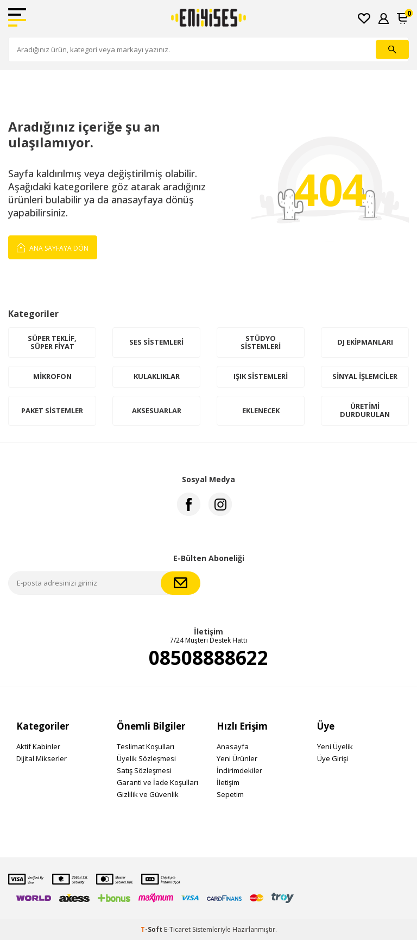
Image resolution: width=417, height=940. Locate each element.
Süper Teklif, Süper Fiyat (52, 342)
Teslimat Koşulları (145, 746)
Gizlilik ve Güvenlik (148, 794)
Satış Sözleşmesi (144, 770)
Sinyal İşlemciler (364, 376)
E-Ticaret (177, 929)
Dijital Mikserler (41, 758)
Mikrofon (52, 376)
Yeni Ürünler (237, 758)
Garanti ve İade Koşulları (157, 782)
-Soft (152, 929)
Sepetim (230, 794)
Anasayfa (233, 746)
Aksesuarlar (156, 410)
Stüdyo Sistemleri (261, 342)
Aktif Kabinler (38, 746)
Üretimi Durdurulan (365, 410)
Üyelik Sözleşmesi (146, 758)
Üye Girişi (332, 758)
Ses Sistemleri (156, 342)
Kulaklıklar (157, 376)
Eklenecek (261, 410)
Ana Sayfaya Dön (53, 246)
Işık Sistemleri (260, 376)
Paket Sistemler (52, 410)
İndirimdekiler (239, 770)
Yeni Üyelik (335, 746)
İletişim (228, 782)
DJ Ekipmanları (365, 342)
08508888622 (208, 657)
